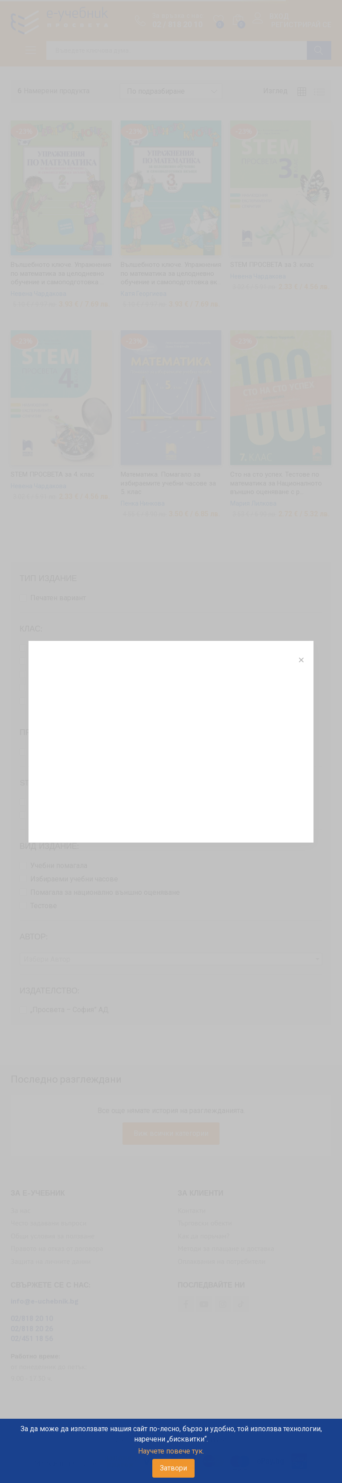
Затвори (173, 1468)
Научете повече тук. (171, 1451)
